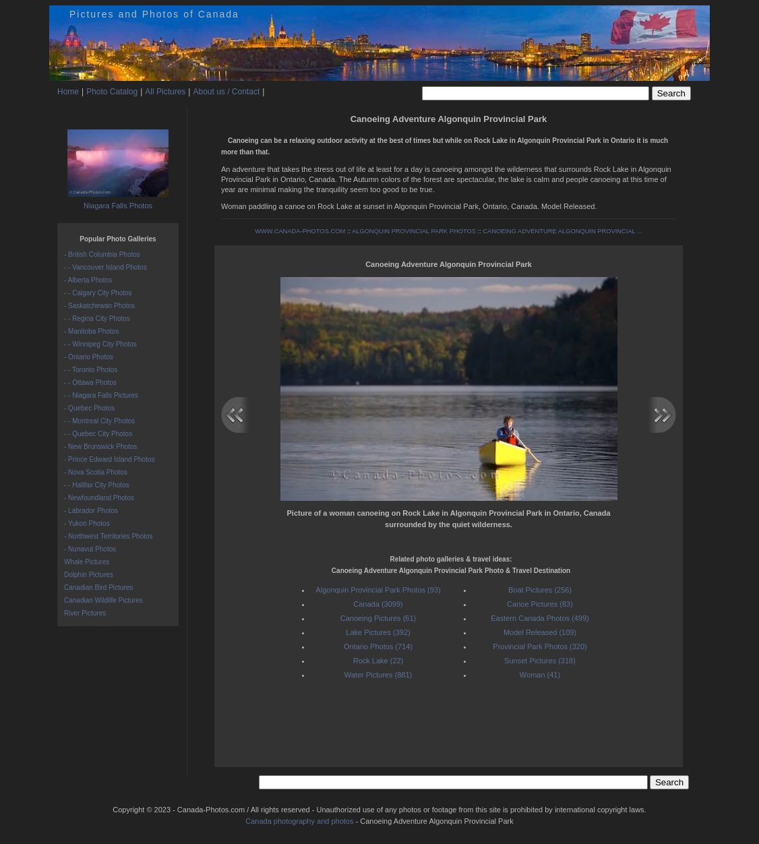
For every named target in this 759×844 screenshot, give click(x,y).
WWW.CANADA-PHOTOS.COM (300, 231)
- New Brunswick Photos (100, 446)
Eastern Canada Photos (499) (540, 618)
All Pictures (165, 91)
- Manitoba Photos (91, 331)
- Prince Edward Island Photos (109, 459)
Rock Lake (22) (378, 661)
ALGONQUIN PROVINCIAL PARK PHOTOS (414, 231)
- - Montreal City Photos (99, 421)
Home (68, 91)
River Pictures (85, 613)
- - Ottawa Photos (90, 382)
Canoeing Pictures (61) (378, 618)
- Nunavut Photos (90, 549)
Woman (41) (540, 675)
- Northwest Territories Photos (108, 536)
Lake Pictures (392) (378, 632)
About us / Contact (226, 91)
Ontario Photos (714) (378, 646)
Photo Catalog (112, 91)
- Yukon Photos (87, 523)
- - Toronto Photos (90, 369)
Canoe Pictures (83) (540, 604)
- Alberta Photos (88, 280)
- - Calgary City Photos (98, 293)
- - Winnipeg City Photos (100, 344)
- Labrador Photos (91, 510)
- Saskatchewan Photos (99, 305)
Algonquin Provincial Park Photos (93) (377, 590)
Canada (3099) (377, 604)
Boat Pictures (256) (540, 590)
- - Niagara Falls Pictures (101, 395)
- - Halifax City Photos (96, 485)
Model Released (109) (540, 632)
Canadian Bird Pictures (98, 587)
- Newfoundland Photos (99, 498)
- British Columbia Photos (102, 254)
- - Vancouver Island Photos (105, 267)
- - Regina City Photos (97, 318)
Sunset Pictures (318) (540, 661)
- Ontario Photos (88, 357)
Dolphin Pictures (88, 574)
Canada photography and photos (299, 821)
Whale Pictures (86, 562)
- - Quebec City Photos (98, 434)
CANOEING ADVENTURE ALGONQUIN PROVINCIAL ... (562, 231)
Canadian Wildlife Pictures (103, 600)
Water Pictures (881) (378, 675)
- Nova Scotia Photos (95, 472)
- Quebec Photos (89, 408)
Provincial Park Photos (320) (539, 646)
